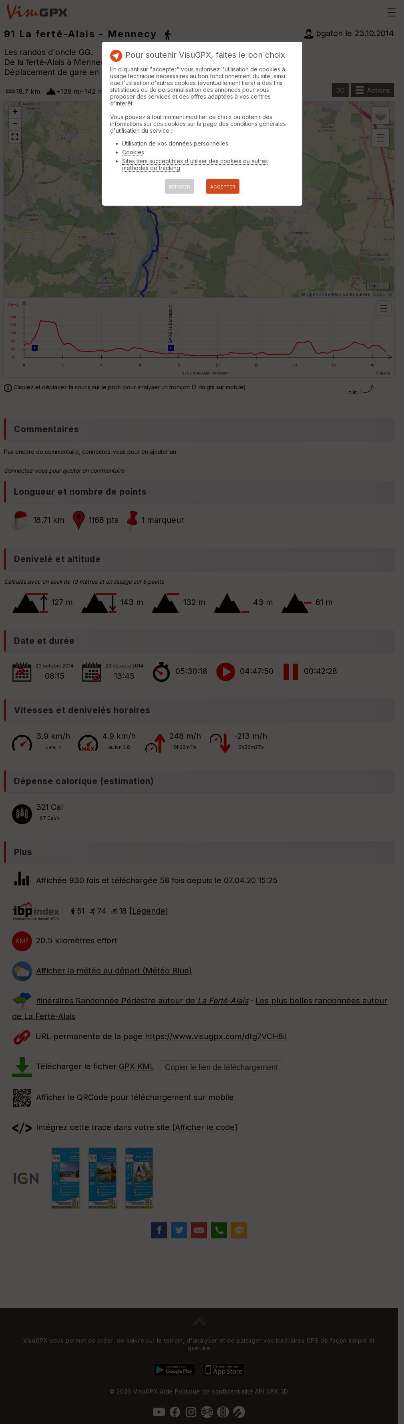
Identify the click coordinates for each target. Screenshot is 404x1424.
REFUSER (179, 187)
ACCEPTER (222, 187)
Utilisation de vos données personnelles (175, 143)
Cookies (133, 152)
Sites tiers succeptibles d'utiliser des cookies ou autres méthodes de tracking (195, 164)
